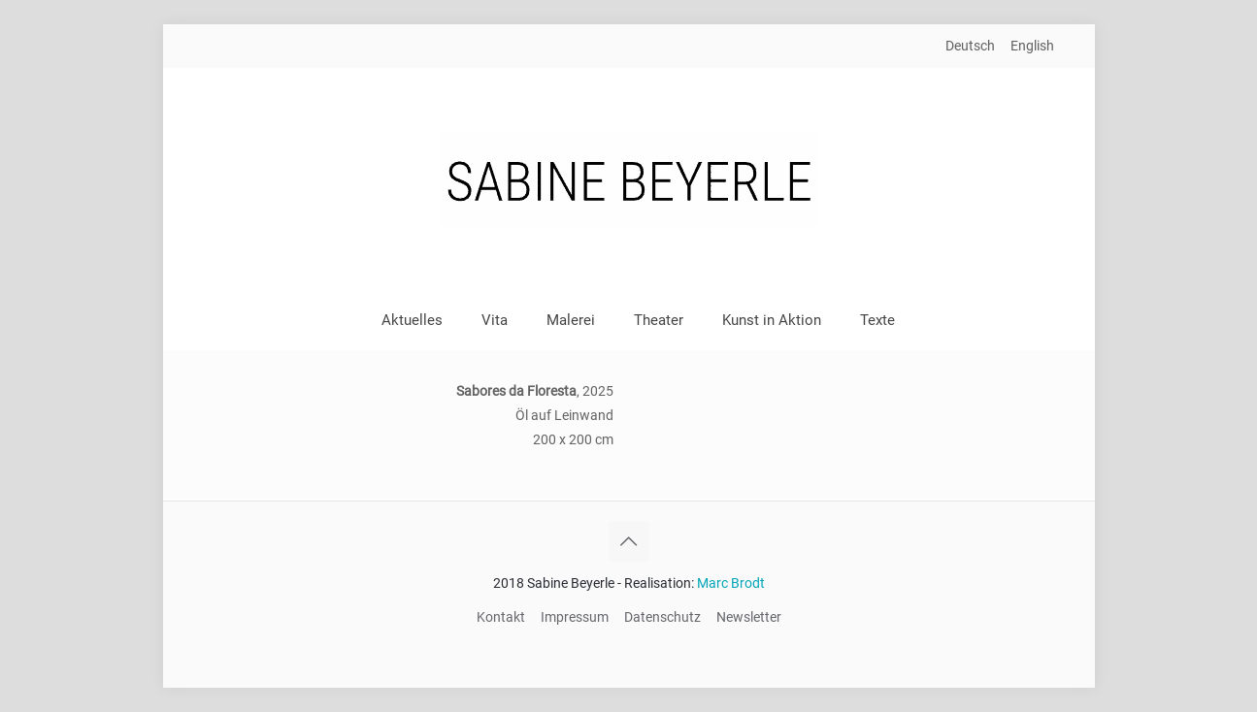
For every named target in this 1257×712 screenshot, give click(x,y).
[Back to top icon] (629, 541)
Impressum (575, 617)
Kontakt (501, 617)
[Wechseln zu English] (1032, 46)
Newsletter (748, 617)
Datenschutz (662, 617)
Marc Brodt (731, 583)
